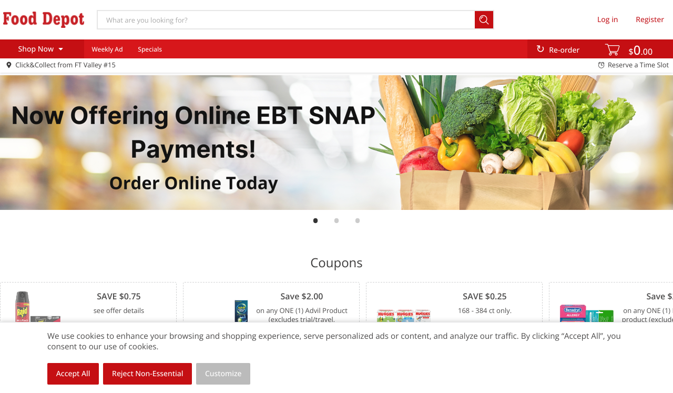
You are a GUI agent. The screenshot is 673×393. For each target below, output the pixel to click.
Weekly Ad (107, 49)
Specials (150, 49)
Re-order (564, 50)
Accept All (73, 374)
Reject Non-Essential (147, 374)
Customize (223, 374)
